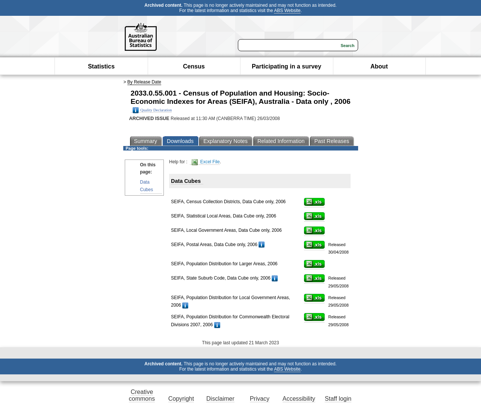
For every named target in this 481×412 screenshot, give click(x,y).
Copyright (181, 398)
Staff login (338, 398)
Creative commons (142, 395)
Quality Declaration (152, 110)
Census (194, 66)
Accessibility (299, 398)
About (379, 66)
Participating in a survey (286, 66)
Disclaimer (220, 398)
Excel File (205, 162)
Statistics (101, 66)
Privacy (259, 398)
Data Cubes (146, 185)
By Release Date (144, 82)
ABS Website (287, 10)
